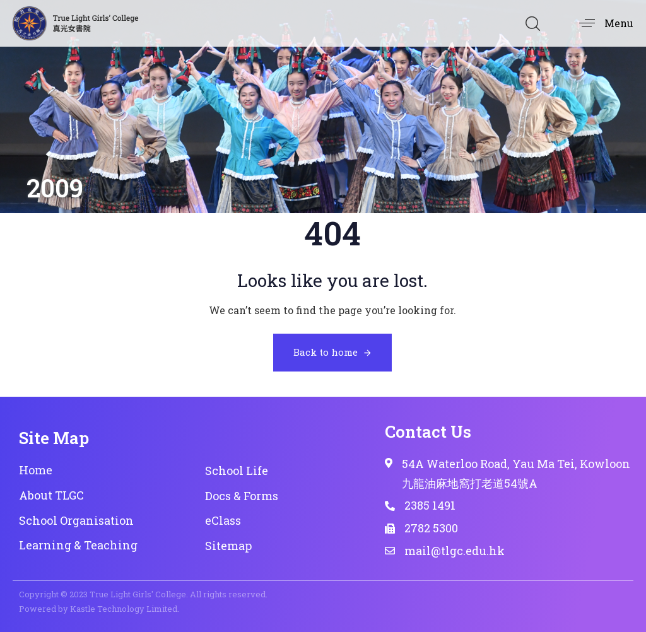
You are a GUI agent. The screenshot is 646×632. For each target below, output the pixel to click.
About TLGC (51, 495)
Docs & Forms (241, 495)
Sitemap (228, 545)
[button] (532, 23)
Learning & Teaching (78, 545)
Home (35, 469)
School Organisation (76, 520)
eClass (223, 520)
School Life (236, 470)
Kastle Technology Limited (123, 608)
